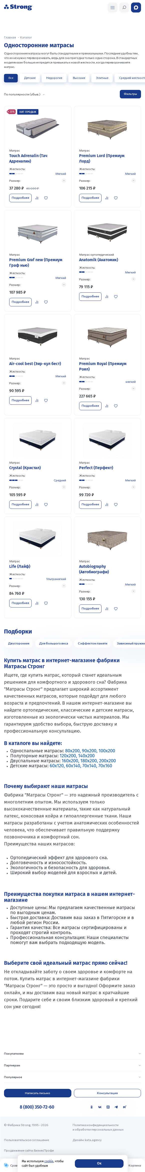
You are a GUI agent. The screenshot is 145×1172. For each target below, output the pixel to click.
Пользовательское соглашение (26, 1140)
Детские (29, 77)
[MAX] (108, 1107)
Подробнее (20, 197)
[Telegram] (116, 1107)
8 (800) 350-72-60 (37, 1107)
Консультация (107, 1093)
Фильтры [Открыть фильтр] (130, 93)
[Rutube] (124, 1107)
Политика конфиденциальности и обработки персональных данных (98, 1127)
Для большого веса (53, 643)
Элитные (102, 77)
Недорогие (54, 77)
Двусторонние (18, 643)
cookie (48, 1161)
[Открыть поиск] (113, 7)
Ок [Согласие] (99, 1163)
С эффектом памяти (92, 643)
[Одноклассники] (91, 1107)
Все (10, 77)
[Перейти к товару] (37, 156)
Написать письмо (37, 1093)
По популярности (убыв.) (22, 94)
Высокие (79, 77)
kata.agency (93, 1140)
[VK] (99, 1107)
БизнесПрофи (44, 1150)
